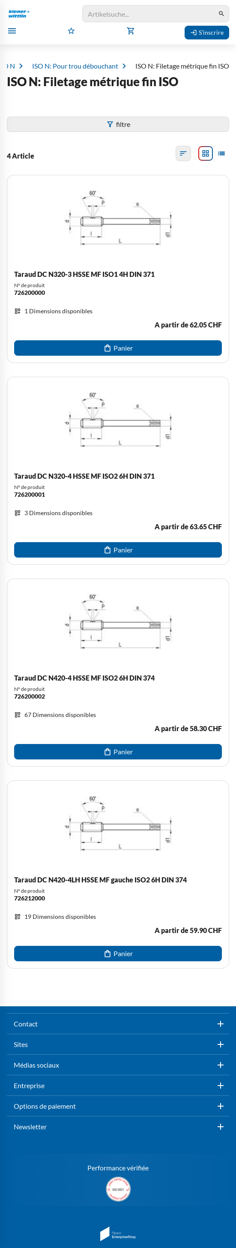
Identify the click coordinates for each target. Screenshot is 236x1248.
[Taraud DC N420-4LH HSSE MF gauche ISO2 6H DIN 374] (118, 874)
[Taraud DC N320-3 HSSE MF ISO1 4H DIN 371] (118, 269)
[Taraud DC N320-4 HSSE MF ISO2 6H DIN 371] (118, 470)
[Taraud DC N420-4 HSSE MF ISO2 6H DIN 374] (118, 672)
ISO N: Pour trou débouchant (75, 66)
